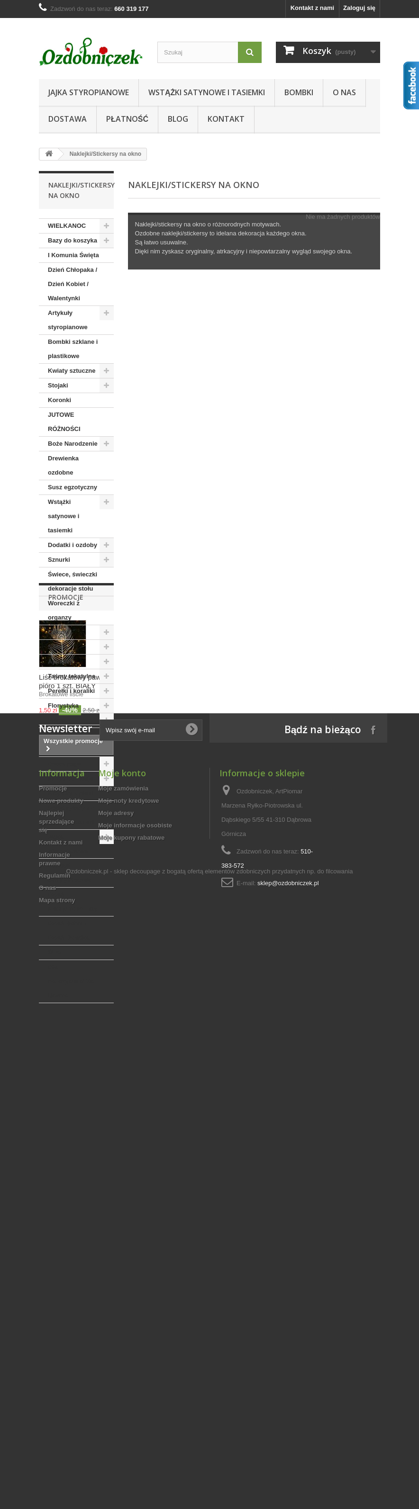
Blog (178, 119)
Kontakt (226, 119)
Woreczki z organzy (64, 610)
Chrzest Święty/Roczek (69, 872)
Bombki (298, 92)
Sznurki (59, 559)
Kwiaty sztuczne (71, 370)
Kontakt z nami (312, 7)
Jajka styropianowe (88, 92)
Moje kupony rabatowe (131, 1356)
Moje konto (122, 1292)
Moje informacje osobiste (135, 1344)
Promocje (65, 1031)
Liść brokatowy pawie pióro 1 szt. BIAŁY (73, 1115)
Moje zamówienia (123, 1307)
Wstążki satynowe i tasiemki (206, 92)
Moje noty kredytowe (128, 1319)
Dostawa (67, 119)
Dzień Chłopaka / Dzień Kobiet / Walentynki (72, 284)
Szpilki (57, 646)
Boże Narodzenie (73, 443)
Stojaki (58, 385)
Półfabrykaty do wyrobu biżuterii (71, 815)
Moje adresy (116, 1332)
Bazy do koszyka (72, 240)
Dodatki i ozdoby (72, 544)
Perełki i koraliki (71, 690)
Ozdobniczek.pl (87, 1452)
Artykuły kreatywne (63, 742)
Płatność (127, 119)
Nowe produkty (61, 1319)
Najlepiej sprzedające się (56, 1341)
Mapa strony (57, 1419)
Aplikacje (61, 661)
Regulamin (54, 1394)
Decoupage (64, 763)
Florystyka (63, 705)
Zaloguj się (359, 7)
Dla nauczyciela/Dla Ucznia (71, 981)
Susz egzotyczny (72, 487)
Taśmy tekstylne (71, 676)
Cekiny (58, 632)
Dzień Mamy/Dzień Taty (73, 901)
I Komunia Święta (73, 255)
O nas (344, 92)
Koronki (59, 400)
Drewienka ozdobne (63, 465)
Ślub (54, 952)
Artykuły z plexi (70, 793)
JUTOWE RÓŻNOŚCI (64, 421)
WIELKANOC (67, 225)
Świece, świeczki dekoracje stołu (72, 581)
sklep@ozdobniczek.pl (288, 1402)
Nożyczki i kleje (70, 778)
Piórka (57, 720)
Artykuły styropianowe (68, 320)
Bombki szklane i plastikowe (73, 348)
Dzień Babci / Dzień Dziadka (68, 930)
